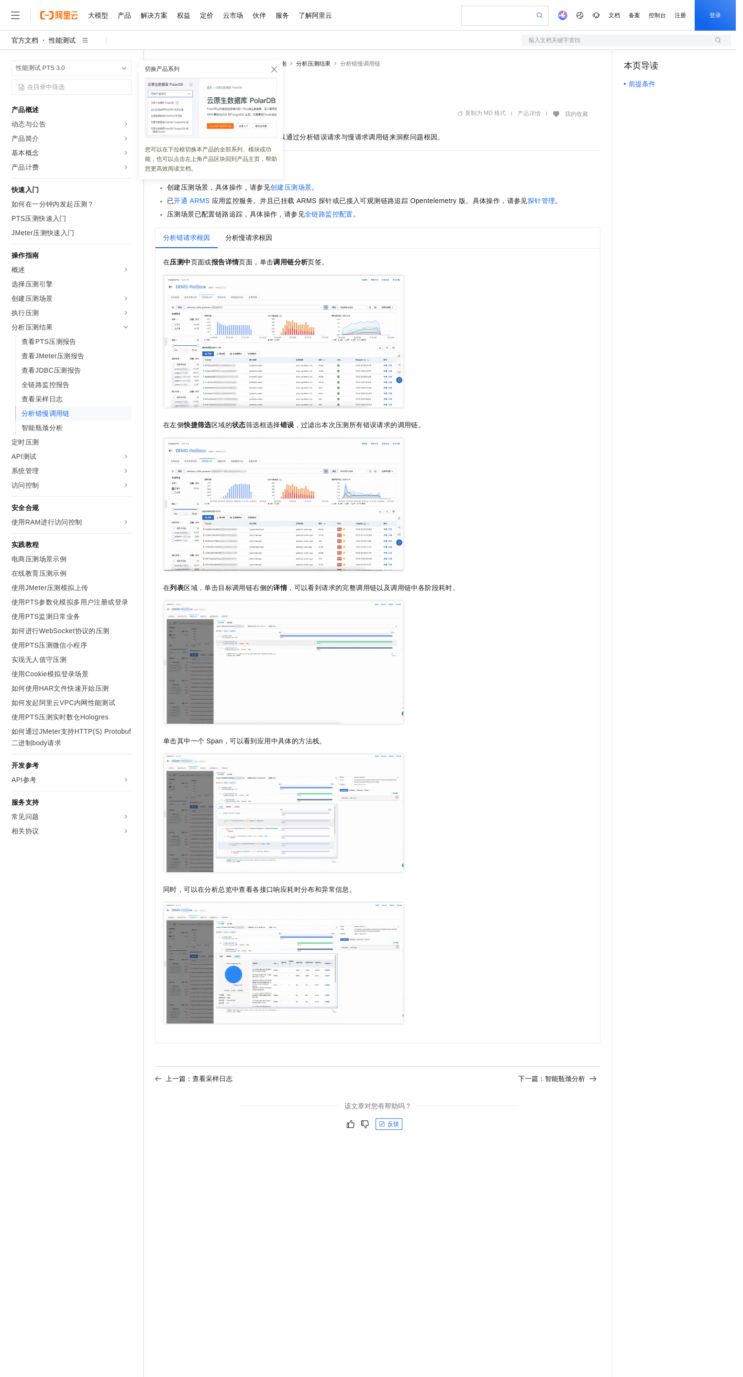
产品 (124, 15)
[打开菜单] (15, 15)
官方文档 (24, 40)
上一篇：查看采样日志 (194, 1078)
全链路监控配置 (329, 214)
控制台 (657, 15)
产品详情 (529, 113)
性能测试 (62, 40)
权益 (183, 15)
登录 (715, 15)
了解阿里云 (315, 15)
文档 (614, 15)
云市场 (233, 15)
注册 (680, 15)
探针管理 (541, 201)
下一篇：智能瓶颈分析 (557, 1078)
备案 (634, 15)
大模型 (98, 15)
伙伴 (259, 15)
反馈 (389, 1124)
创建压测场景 (290, 187)
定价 (206, 15)
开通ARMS (192, 201)
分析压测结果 (313, 63)
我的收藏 (576, 114)
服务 (282, 15)
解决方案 (154, 15)
